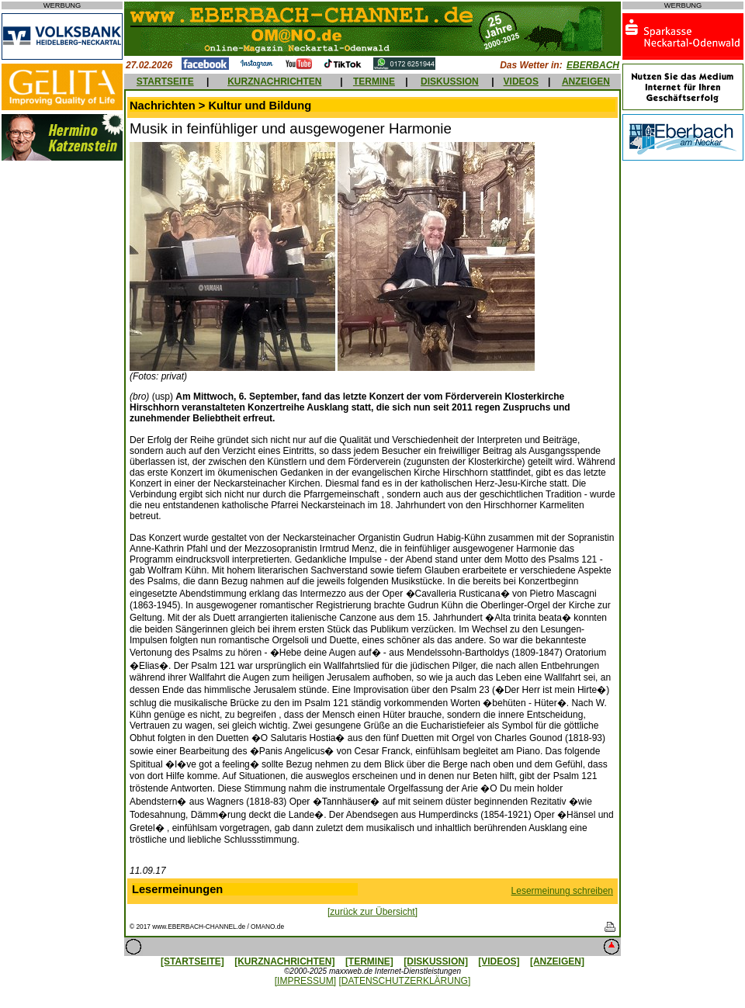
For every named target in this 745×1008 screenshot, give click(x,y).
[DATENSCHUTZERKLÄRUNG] (404, 980)
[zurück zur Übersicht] (372, 911)
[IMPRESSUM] (305, 980)
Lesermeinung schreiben (562, 890)
